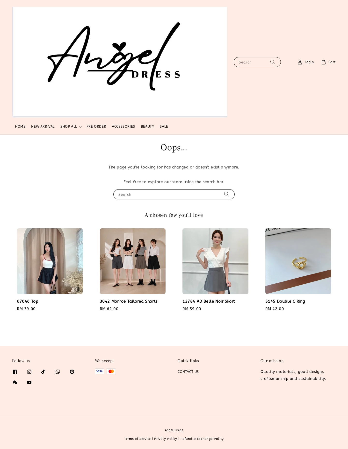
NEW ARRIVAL (43, 127)
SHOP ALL (68, 127)
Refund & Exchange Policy (202, 439)
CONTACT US (188, 372)
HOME (20, 127)
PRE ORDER (96, 127)
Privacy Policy (165, 439)
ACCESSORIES (123, 127)
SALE (164, 127)
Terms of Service (137, 439)
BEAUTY (147, 127)
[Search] (273, 62)
